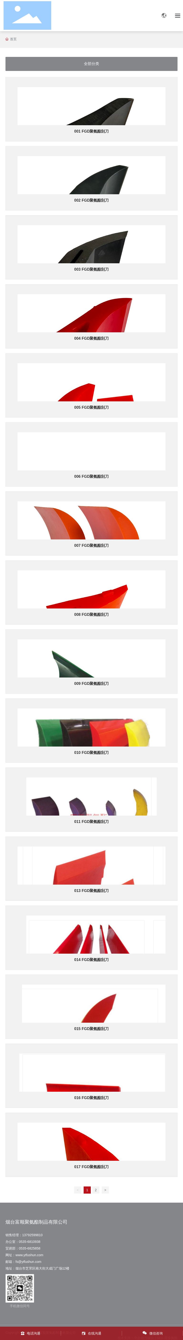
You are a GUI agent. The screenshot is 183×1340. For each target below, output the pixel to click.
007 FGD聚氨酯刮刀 (91, 545)
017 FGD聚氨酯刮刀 (91, 1167)
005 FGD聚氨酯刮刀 (91, 407)
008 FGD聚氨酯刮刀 (91, 615)
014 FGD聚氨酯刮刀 (91, 960)
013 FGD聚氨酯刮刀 (91, 891)
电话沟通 (33, 1333)
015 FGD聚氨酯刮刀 (91, 1029)
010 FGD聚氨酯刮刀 (91, 753)
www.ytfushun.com (30, 1255)
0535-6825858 (30, 1248)
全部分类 (91, 64)
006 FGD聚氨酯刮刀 (91, 476)
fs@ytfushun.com (28, 1262)
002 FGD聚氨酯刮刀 (91, 200)
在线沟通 (94, 1333)
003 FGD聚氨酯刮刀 (91, 269)
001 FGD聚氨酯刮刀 (91, 131)
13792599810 (32, 1235)
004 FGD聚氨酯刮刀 (91, 338)
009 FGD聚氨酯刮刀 (91, 684)
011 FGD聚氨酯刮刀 (91, 822)
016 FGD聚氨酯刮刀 (91, 1098)
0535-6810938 (29, 1242)
